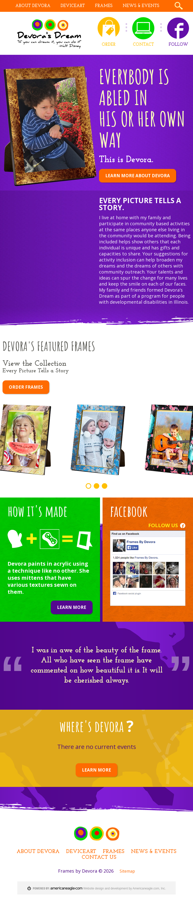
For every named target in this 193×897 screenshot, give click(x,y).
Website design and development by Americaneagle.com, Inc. (124, 888)
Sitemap (127, 871)
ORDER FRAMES (26, 387)
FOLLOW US (163, 525)
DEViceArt (81, 851)
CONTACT (143, 44)
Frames (113, 851)
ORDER (109, 44)
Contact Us (99, 857)
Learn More (71, 607)
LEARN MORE (96, 770)
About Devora (38, 851)
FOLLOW (178, 44)
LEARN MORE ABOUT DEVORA (137, 175)
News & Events (153, 851)
